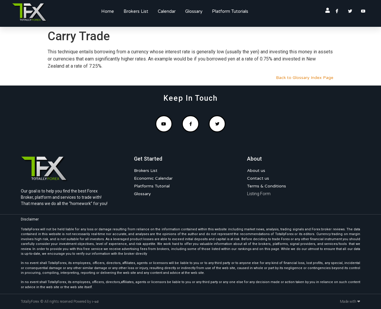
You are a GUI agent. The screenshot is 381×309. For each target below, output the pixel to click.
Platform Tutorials (230, 11)
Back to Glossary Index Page (304, 77)
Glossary (193, 11)
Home (107, 11)
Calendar (167, 11)
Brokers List (136, 11)
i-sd (95, 301)
